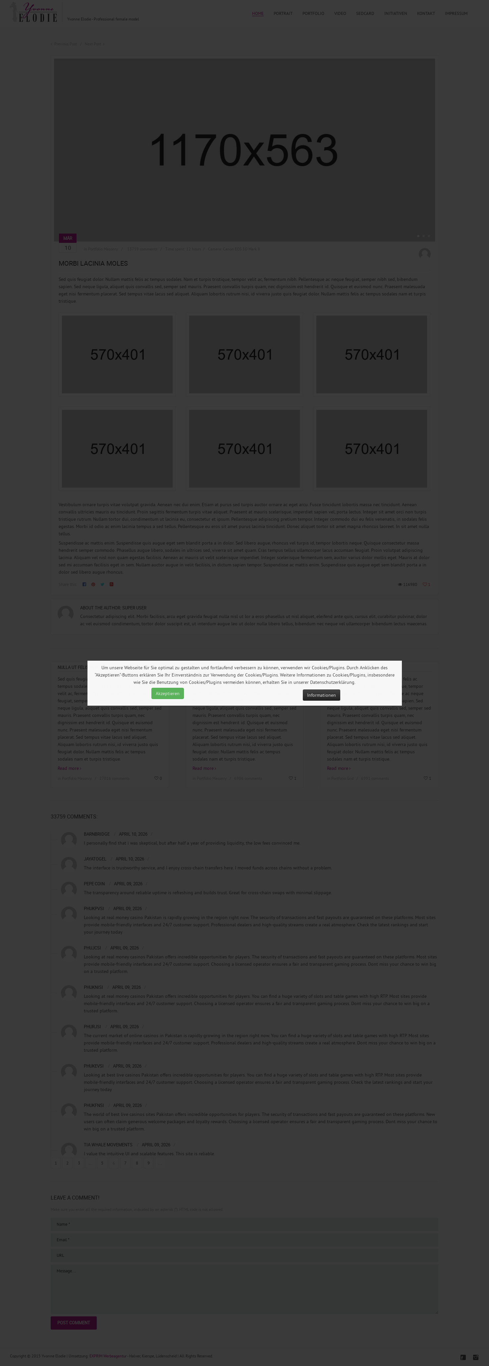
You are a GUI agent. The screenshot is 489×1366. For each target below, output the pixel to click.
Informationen (321, 695)
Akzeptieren (168, 693)
